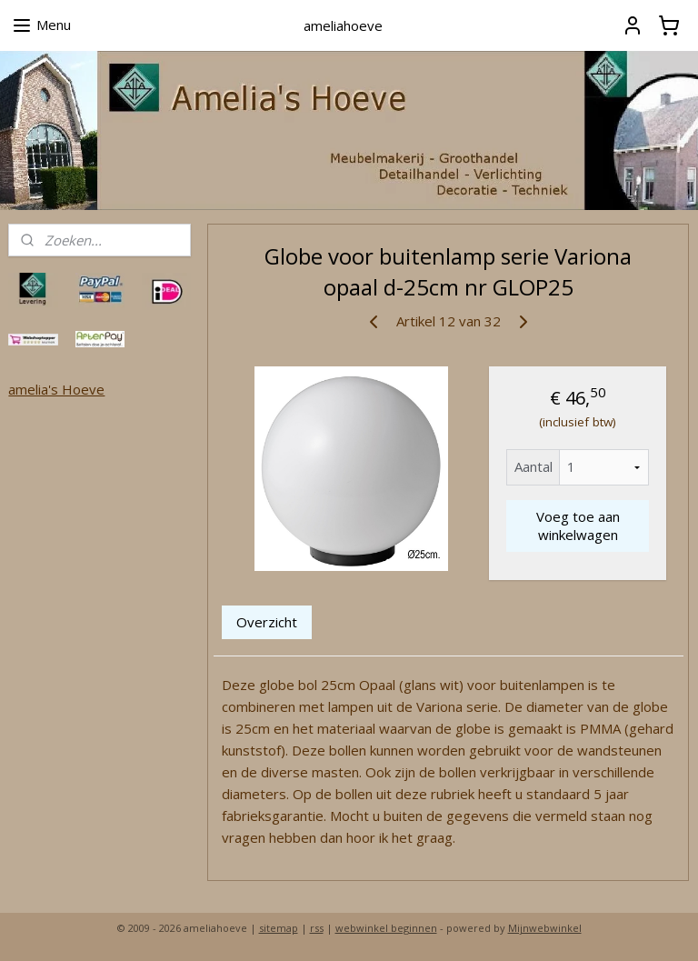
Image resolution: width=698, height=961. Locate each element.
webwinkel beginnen (386, 928)
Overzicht (267, 621)
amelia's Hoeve (56, 389)
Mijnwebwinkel (545, 928)
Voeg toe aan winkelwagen (578, 525)
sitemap (278, 928)
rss (317, 928)
